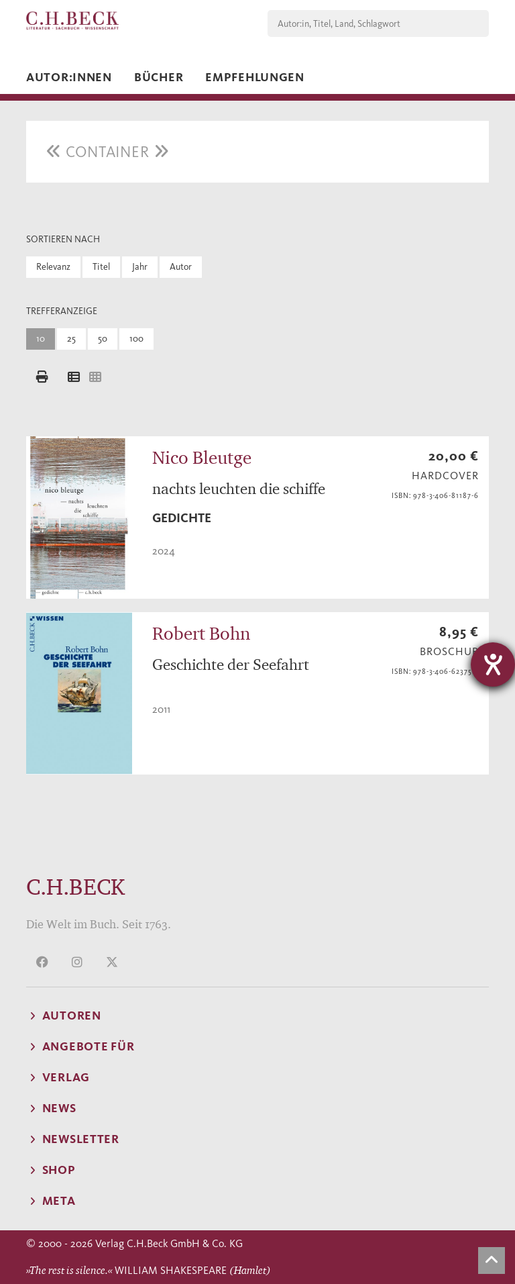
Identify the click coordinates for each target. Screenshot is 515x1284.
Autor (181, 267)
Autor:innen (69, 77)
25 (71, 338)
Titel (101, 267)
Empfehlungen (254, 77)
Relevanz (53, 267)
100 (136, 338)
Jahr (140, 267)
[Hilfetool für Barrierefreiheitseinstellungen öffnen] (493, 664)
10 (40, 338)
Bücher (158, 77)
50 (102, 338)
